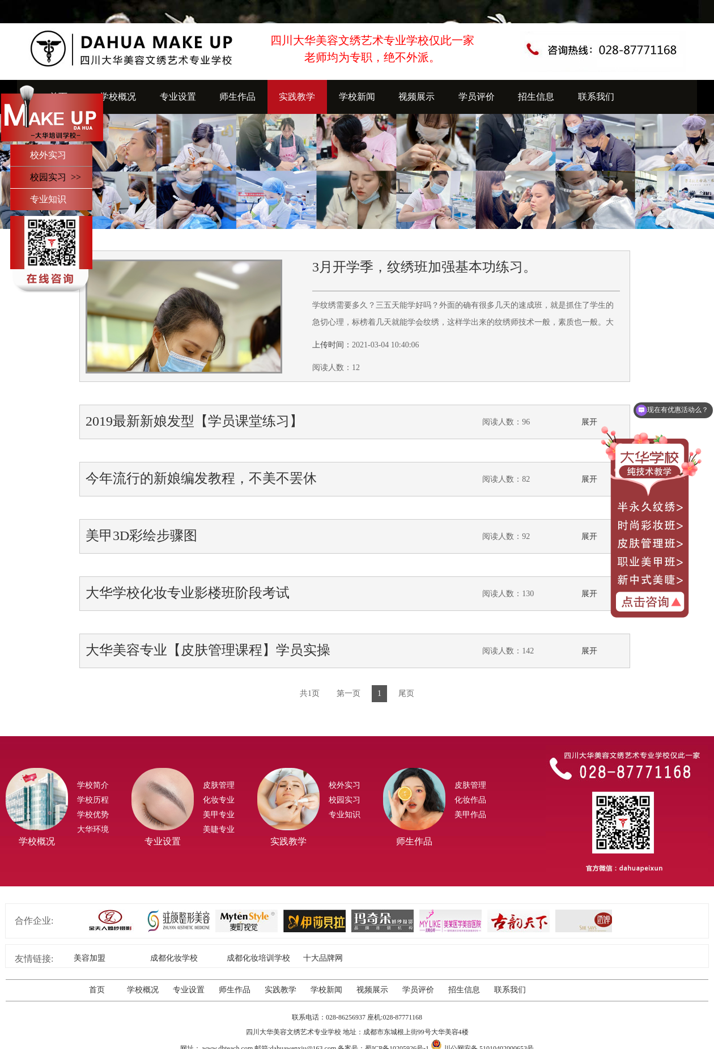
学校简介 (93, 785)
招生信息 (536, 96)
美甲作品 (470, 814)
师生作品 (237, 96)
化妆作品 (470, 800)
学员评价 (476, 96)
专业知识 (48, 199)
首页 (97, 990)
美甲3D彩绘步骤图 (141, 535)
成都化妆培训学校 (258, 958)
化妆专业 (219, 800)
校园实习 (344, 800)
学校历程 (93, 800)
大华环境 (93, 829)
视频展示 (416, 96)
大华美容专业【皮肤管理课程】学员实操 (208, 650)
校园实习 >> (55, 177)
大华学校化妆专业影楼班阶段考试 (188, 592)
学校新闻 (357, 96)
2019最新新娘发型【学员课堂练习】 (194, 421)
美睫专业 (219, 829)
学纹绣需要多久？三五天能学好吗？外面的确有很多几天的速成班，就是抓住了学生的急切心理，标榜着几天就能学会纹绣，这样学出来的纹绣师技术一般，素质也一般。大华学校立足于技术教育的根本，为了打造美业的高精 (463, 322)
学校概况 (118, 96)
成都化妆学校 (174, 958)
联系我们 (596, 96)
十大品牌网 (323, 958)
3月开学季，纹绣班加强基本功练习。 (424, 267)
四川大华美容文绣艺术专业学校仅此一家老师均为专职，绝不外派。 (372, 48)
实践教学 (297, 96)
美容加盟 (89, 958)
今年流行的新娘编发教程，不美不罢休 (201, 478)
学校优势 (93, 814)
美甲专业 (219, 814)
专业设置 (178, 96)
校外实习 (48, 155)
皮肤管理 (219, 785)
